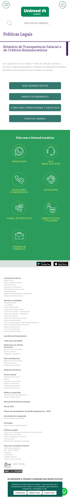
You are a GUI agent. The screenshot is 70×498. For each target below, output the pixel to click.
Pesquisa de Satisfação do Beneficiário (18, 294)
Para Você (8, 347)
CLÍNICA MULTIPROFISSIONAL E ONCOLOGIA (35, 107)
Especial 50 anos (10, 285)
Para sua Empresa (11, 358)
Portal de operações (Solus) (14, 418)
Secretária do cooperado (15, 416)
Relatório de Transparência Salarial (16, 441)
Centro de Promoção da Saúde (15, 318)
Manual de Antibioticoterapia (17, 402)
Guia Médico (8, 305)
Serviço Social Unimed (12, 327)
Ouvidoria (7, 452)
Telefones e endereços (12, 448)
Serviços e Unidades (13, 300)
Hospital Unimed (10, 303)
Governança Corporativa (12, 287)
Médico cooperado (12, 393)
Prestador (8, 423)
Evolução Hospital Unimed (13, 296)
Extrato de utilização (11, 383)
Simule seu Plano (10, 351)
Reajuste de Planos (12, 370)
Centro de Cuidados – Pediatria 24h (17, 311)
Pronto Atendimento (11, 307)
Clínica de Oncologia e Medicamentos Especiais (21, 322)
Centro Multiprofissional (12, 320)
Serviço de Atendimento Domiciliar (16, 325)
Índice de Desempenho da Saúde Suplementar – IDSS (27, 411)
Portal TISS (9, 406)
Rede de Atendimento (12, 388)
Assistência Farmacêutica (15, 336)
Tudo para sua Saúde (13, 341)
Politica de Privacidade (12, 434)
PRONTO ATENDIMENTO (35, 96)
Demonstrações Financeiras (14, 289)
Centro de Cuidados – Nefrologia (16, 314)
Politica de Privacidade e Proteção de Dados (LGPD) (23, 432)
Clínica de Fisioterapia (12, 329)
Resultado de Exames (12, 377)
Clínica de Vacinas (10, 316)
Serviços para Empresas (12, 331)
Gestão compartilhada (12, 397)
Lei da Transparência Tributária (15, 437)
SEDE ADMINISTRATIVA (35, 85)
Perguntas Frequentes (12, 354)
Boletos (6, 379)
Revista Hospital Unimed (13, 283)
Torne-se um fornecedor (12, 459)
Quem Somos (9, 280)
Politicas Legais (11, 430)
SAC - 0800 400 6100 (11, 450)
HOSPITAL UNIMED (35, 118)
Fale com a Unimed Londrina (16, 446)
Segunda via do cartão (12, 381)
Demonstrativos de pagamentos (15, 395)
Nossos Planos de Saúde (13, 349)
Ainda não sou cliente (13, 345)
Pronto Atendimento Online (14, 309)
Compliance (8, 455)
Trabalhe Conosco (10, 457)
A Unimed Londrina (12, 278)
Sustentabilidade (10, 291)
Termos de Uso (9, 439)
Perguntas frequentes (12, 386)
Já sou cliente (10, 375)
